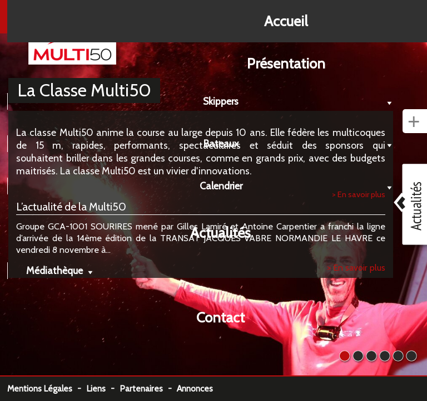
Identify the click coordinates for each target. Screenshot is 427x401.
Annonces (195, 388)
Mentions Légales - (46, 388)
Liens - (103, 388)
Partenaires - (148, 388)
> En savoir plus (356, 267)
